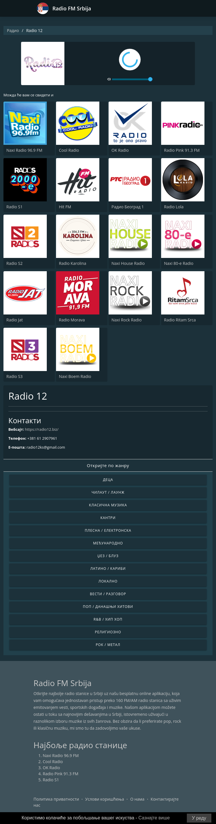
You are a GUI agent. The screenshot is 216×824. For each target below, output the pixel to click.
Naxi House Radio (128, 263)
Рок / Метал (108, 644)
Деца (108, 479)
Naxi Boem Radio (75, 376)
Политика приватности (56, 799)
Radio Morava (72, 320)
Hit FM (65, 206)
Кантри (108, 517)
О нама (137, 799)
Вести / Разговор (108, 593)
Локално (108, 581)
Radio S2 (14, 263)
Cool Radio (69, 150)
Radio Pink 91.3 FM (182, 150)
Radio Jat (14, 320)
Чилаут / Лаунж (108, 492)
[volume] (132, 79)
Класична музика (108, 505)
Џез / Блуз (108, 555)
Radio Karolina (72, 263)
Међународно (108, 543)
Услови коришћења (104, 799)
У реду (199, 818)
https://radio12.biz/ (41, 429)
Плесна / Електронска (108, 530)
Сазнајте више (154, 817)
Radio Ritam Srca (180, 320)
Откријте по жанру (108, 465)
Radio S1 (14, 206)
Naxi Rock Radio (126, 320)
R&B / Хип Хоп (108, 619)
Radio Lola (174, 206)
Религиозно (108, 632)
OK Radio (120, 150)
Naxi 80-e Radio (178, 263)
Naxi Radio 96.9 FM (24, 150)
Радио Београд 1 (127, 206)
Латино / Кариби (108, 568)
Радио (13, 30)
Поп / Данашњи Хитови (108, 606)
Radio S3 (14, 376)
